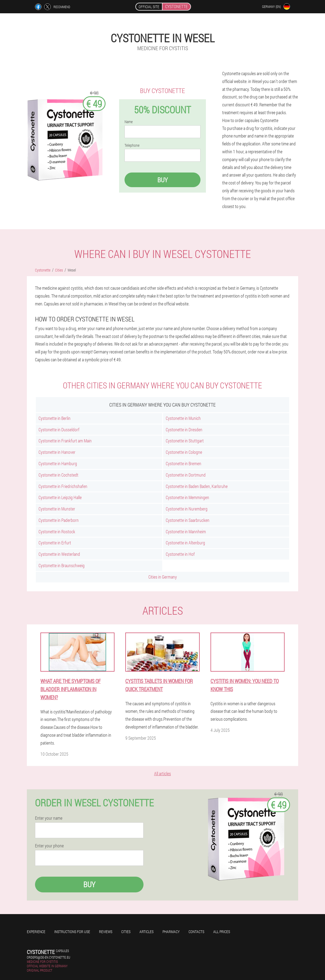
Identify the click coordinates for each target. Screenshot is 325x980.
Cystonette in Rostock (57, 531)
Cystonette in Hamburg (58, 463)
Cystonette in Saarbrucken (187, 520)
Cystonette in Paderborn (59, 520)
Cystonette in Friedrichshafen (63, 486)
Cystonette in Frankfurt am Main (65, 440)
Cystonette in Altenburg (185, 542)
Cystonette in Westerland (59, 554)
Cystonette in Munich (183, 418)
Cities (125, 931)
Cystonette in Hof (180, 554)
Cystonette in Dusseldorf (59, 429)
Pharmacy (171, 931)
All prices (221, 931)
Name (129, 122)
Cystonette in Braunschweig (62, 565)
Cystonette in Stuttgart (185, 440)
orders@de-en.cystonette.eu (48, 957)
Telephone (132, 145)
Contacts (196, 931)
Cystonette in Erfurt (55, 542)
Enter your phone (49, 846)
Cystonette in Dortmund (186, 475)
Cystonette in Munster (57, 509)
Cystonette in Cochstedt (58, 475)
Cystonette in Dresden (184, 429)
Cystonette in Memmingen (187, 497)
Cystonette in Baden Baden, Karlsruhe (197, 486)
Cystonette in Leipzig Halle (60, 497)
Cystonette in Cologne (184, 452)
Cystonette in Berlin (55, 418)
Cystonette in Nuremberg (187, 509)
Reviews (105, 931)
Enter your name (48, 818)
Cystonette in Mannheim (186, 531)
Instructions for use (72, 931)
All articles (162, 773)
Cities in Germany (162, 577)
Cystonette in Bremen (183, 463)
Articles (146, 931)
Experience (36, 931)
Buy (162, 179)
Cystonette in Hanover (57, 452)
